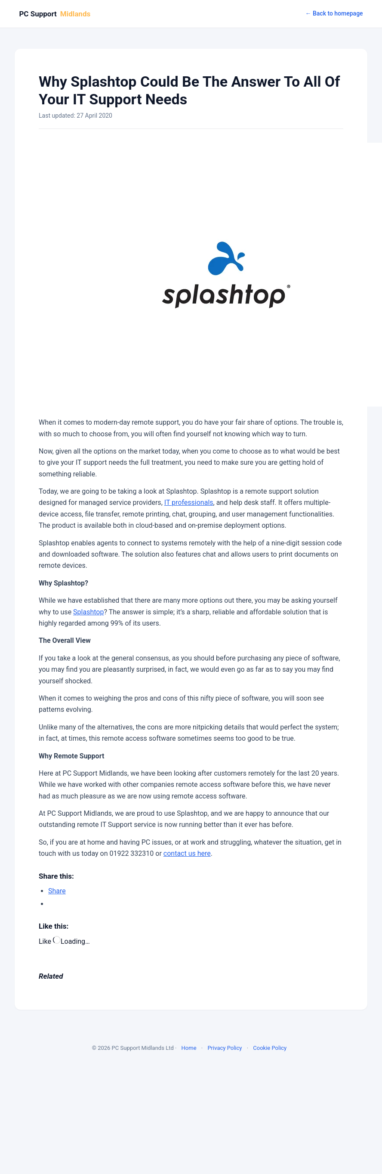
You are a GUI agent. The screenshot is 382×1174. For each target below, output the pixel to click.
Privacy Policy (224, 1048)
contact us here (187, 853)
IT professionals (188, 502)
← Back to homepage (334, 13)
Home (189, 1048)
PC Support (54, 14)
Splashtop (88, 612)
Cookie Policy (269, 1048)
